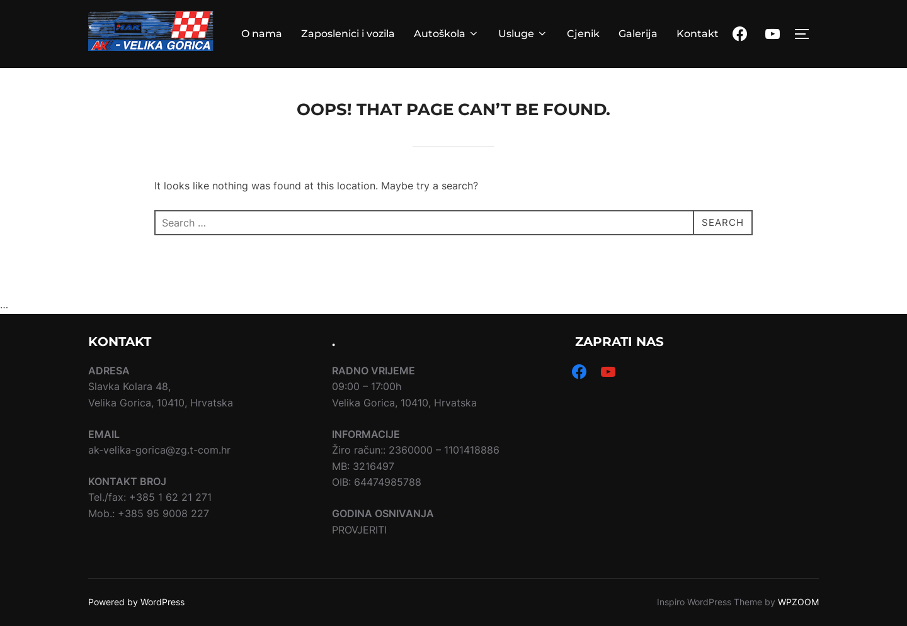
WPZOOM (798, 601)
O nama (261, 34)
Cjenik (583, 34)
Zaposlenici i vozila (348, 34)
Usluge (523, 34)
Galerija (638, 34)
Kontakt (697, 34)
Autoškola (446, 34)
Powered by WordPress (136, 601)
